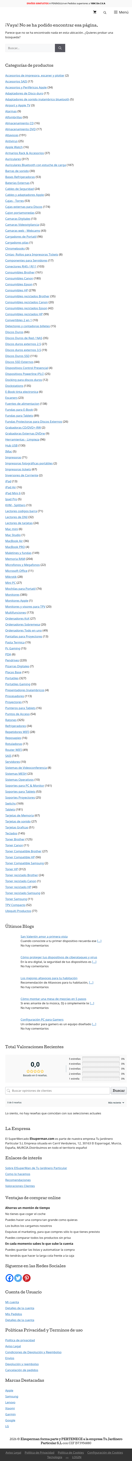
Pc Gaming (12, 648)
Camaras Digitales (17, 219)
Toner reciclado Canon (20, 881)
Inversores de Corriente (21, 475)
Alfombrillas (13, 117)
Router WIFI (13, 750)
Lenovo (10, 1402)
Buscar (119, 1090)
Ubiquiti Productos (18, 911)
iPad (8, 481)
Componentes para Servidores (26, 260)
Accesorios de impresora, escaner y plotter (35, 75)
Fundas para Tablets (19, 416)
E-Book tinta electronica (21, 392)
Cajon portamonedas (20, 213)
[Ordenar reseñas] (116, 1102)
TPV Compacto (15, 905)
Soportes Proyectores (20, 797)
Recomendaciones (18, 1180)
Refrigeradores (15, 726)
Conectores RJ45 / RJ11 (21, 266)
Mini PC (10, 583)
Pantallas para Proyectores (23, 636)
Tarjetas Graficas (16, 827)
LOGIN (76, 1457)
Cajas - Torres (14, 201)
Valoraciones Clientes (20, 1186)
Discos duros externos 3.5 (23, 350)
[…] (99, 941)
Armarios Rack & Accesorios (24, 153)
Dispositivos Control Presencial (26, 368)
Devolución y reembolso (22, 1364)
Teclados (11, 833)
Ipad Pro (11, 499)
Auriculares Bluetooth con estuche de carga (35, 165)
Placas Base (13, 672)
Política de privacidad (20, 1340)
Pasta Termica (15, 642)
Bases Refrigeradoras (20, 177)
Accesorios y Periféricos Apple (26, 87)
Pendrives (12, 660)
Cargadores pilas (17, 242)
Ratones (11, 720)
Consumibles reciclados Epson (26, 308)
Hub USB (11, 445)
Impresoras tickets (18, 469)
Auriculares (13, 159)
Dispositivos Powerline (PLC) (24, 374)
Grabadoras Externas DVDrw (25, 433)
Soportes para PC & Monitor (24, 786)
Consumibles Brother (20, 272)
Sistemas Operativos (19, 780)
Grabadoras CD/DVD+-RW (23, 427)
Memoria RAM (15, 559)
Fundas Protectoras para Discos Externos (33, 421)
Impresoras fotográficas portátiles (29, 463)
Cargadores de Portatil (21, 236)
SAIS (8, 756)
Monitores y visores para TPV (25, 606)
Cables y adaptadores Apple (24, 195)
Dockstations (14, 386)
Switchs (10, 803)
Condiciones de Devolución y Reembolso (33, 1352)
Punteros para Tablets (20, 708)
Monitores (12, 595)
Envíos (9, 1358)
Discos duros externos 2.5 (23, 344)
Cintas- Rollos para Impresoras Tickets (31, 254)
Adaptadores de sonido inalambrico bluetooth (37, 99)
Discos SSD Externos (19, 362)
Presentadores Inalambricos (24, 690)
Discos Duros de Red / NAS (23, 338)
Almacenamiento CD (19, 123)
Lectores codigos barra (21, 511)
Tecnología (54, 1457)
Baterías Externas (17, 183)
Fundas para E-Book (19, 410)
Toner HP (11, 869)
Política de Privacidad (39, 1452)
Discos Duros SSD (17, 356)
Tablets (10, 809)
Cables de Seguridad (19, 189)
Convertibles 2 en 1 (18, 320)
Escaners (11, 398)
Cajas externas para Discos (23, 207)
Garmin (10, 1414)
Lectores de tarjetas (19, 523)
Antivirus (11, 141)
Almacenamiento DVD (20, 129)
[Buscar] (60, 48)
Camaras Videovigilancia (22, 225)
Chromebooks (15, 248)
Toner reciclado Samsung (22, 893)
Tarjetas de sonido (18, 821)
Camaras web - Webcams (22, 231)
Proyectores (13, 702)
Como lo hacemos (17, 1174)
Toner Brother (15, 839)
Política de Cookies (71, 1452)
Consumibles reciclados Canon (26, 302)
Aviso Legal (13, 1346)
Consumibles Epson (19, 284)
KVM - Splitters (15, 505)
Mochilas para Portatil (20, 589)
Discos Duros (14, 332)
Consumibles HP (16, 290)
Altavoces (12, 135)
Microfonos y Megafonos (22, 565)
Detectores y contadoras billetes (27, 326)
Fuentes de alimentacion (22, 404)
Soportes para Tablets (20, 791)
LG (7, 1426)
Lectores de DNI (16, 517)
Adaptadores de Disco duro (24, 93)
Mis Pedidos (13, 1314)
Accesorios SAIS (16, 81)
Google (10, 1420)
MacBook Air (14, 541)
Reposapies (13, 738)
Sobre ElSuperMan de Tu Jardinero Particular (36, 1168)
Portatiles (12, 678)
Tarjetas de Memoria (19, 815)
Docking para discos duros (23, 380)
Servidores (12, 762)
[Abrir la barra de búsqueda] (105, 12)
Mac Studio (13, 535)
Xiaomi (10, 1408)
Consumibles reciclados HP (24, 314)
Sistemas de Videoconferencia (26, 768)
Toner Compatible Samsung (24, 863)
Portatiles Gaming (17, 684)
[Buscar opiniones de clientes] (57, 1090)
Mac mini (11, 529)
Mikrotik (11, 577)
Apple (9, 1390)
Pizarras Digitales (17, 666)
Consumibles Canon (19, 278)
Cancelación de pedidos (21, 1370)
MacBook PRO (15, 547)
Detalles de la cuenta (19, 1308)
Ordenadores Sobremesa (22, 624)
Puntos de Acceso (17, 714)
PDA (8, 654)
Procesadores (14, 696)
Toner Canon (14, 845)
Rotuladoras (13, 744)
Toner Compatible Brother (23, 851)
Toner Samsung (16, 899)
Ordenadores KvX (17, 618)
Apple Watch (14, 147)
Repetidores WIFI (17, 732)
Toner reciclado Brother (21, 875)
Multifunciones (15, 612)
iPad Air (10, 487)
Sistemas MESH (16, 774)
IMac (8, 451)
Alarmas (11, 111)
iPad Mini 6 (13, 493)
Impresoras (13, 457)
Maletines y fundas (18, 553)
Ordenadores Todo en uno (23, 630)
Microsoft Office (16, 571)
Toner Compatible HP (20, 857)
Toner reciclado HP (18, 887)
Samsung (11, 1396)
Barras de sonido (17, 171)
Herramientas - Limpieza (22, 439)
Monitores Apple (16, 601)
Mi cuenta (12, 1302)
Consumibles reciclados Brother (27, 296)
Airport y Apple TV (17, 105)
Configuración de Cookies (105, 1452)
